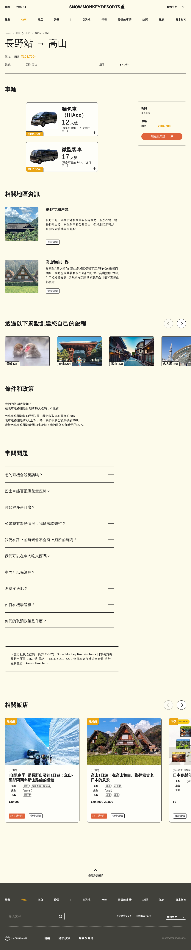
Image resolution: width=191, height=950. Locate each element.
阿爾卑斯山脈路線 (41, 786)
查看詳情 (52, 241)
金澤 (108, 795)
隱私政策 (65, 938)
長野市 (27, 790)
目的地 (86, 19)
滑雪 (57, 19)
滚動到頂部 (95, 873)
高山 (108, 786)
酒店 (40, 19)
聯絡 (7, 6)
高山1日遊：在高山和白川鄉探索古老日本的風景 (122, 777)
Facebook (124, 915)
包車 (24, 19)
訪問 (145, 19)
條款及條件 (86, 938)
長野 (26, 786)
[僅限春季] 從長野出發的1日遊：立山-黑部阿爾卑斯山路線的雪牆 (41, 777)
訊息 (162, 19)
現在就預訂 (158, 136)
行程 (104, 19)
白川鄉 (117, 786)
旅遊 (7, 19)
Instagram (143, 915)
